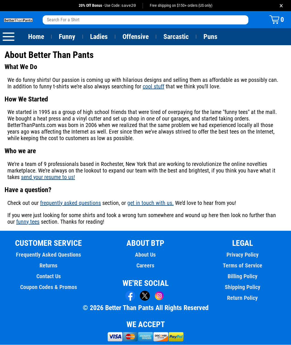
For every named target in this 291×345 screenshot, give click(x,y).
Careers (145, 265)
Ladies (99, 37)
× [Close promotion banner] (281, 5)
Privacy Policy (242, 255)
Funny (67, 37)
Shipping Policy (242, 287)
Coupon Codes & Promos (48, 287)
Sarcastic (176, 37)
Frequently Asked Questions (48, 255)
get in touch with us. (148, 203)
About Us (145, 255)
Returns (48, 265)
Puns (210, 37)
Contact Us (48, 276)
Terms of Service (242, 265)
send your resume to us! (47, 177)
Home (36, 37)
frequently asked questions (70, 203)
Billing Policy (242, 276)
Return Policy (242, 298)
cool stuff (146, 86)
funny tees (19, 222)
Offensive (135, 37)
